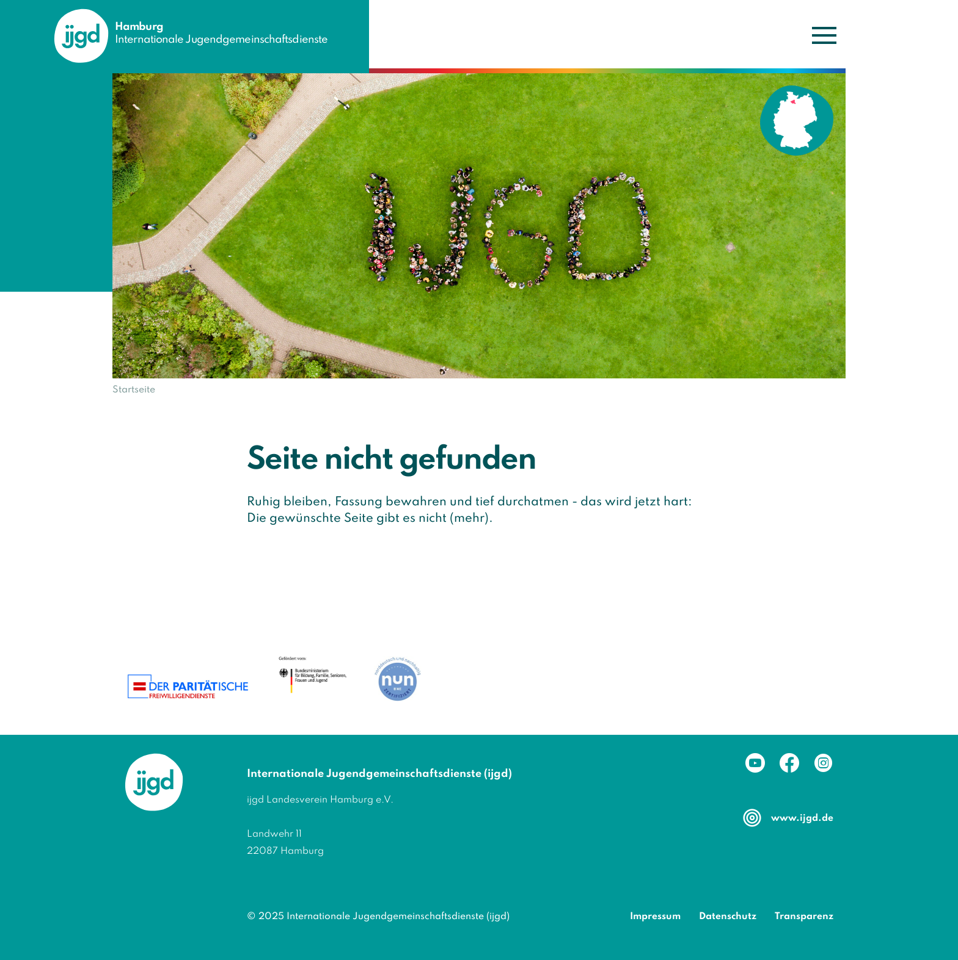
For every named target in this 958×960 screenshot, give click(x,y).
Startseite (133, 390)
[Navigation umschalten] (824, 35)
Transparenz (804, 917)
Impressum (655, 917)
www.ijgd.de (802, 818)
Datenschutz (727, 917)
